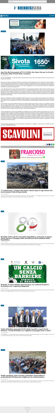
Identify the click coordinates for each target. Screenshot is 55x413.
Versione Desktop (27, 409)
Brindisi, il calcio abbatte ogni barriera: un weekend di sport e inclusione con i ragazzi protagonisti (25, 285)
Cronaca (3, 161)
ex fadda (6, 147)
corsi (17, 147)
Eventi (2, 211)
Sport (2, 305)
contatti (51, 16)
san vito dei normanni (24, 147)
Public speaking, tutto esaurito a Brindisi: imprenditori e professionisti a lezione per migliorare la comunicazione (23, 376)
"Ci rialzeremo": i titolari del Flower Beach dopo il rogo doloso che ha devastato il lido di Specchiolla (27, 191)
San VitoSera (3, 31)
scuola (10, 147)
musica (13, 147)
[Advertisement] (27, 204)
